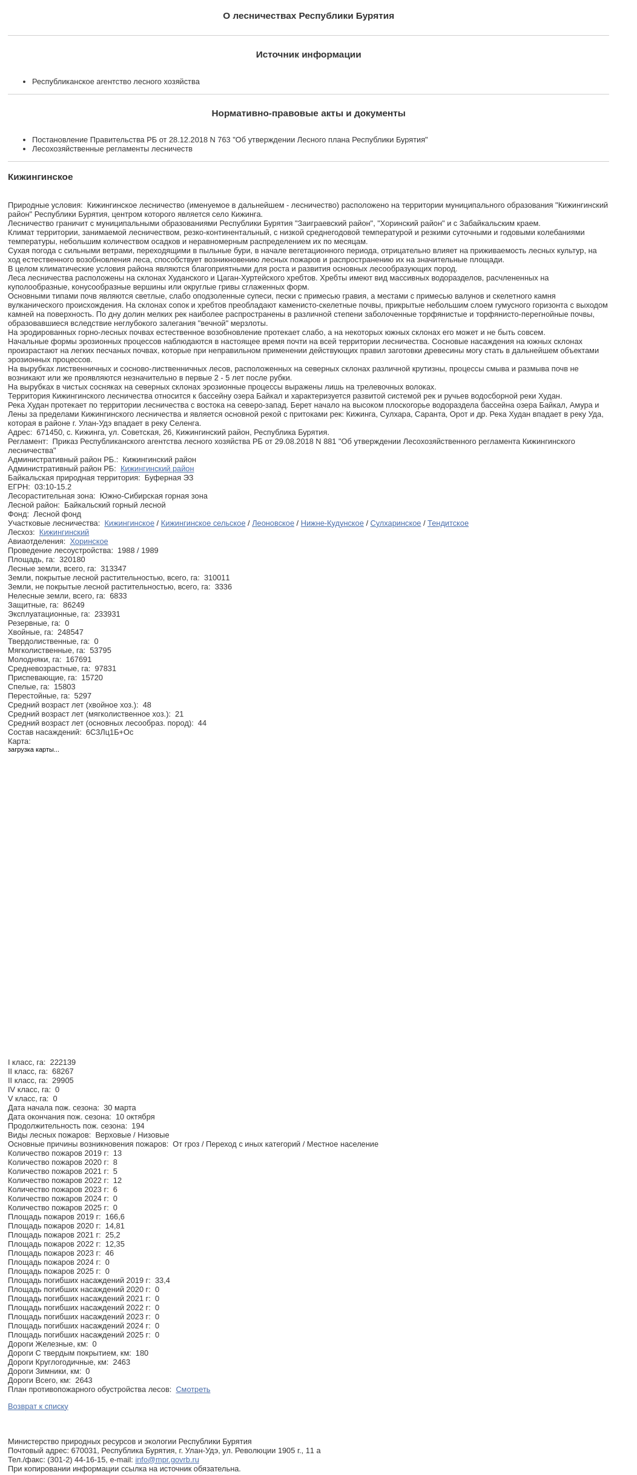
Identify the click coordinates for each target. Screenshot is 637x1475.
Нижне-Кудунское (332, 523)
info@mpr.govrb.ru (167, 1459)
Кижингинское (129, 523)
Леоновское (273, 523)
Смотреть (193, 1389)
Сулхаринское (396, 523)
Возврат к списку (38, 1406)
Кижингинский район (157, 468)
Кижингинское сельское (203, 523)
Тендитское (448, 523)
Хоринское (89, 541)
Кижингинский (64, 532)
